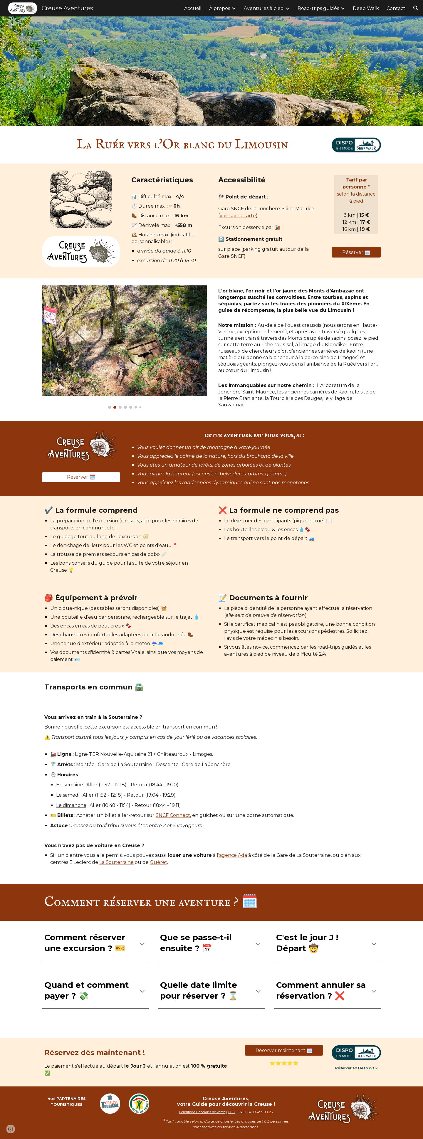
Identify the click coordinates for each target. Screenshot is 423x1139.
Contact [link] (396, 8)
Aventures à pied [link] (264, 8)
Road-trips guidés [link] (318, 8)
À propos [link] (219, 8)
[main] (182, 145)
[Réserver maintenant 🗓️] (284, 1050)
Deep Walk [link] (366, 8)
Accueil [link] (193, 8)
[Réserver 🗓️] (356, 252)
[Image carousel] (124, 347)
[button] (416, 8)
